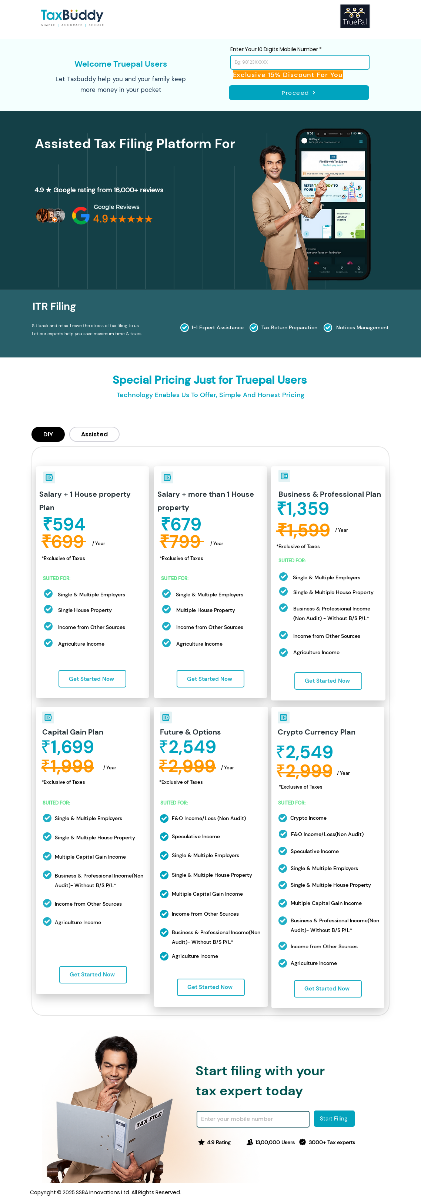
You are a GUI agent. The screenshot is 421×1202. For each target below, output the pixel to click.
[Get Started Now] (92, 678)
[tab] (48, 434)
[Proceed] (299, 92)
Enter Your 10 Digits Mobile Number (274, 49)
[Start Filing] (334, 1119)
